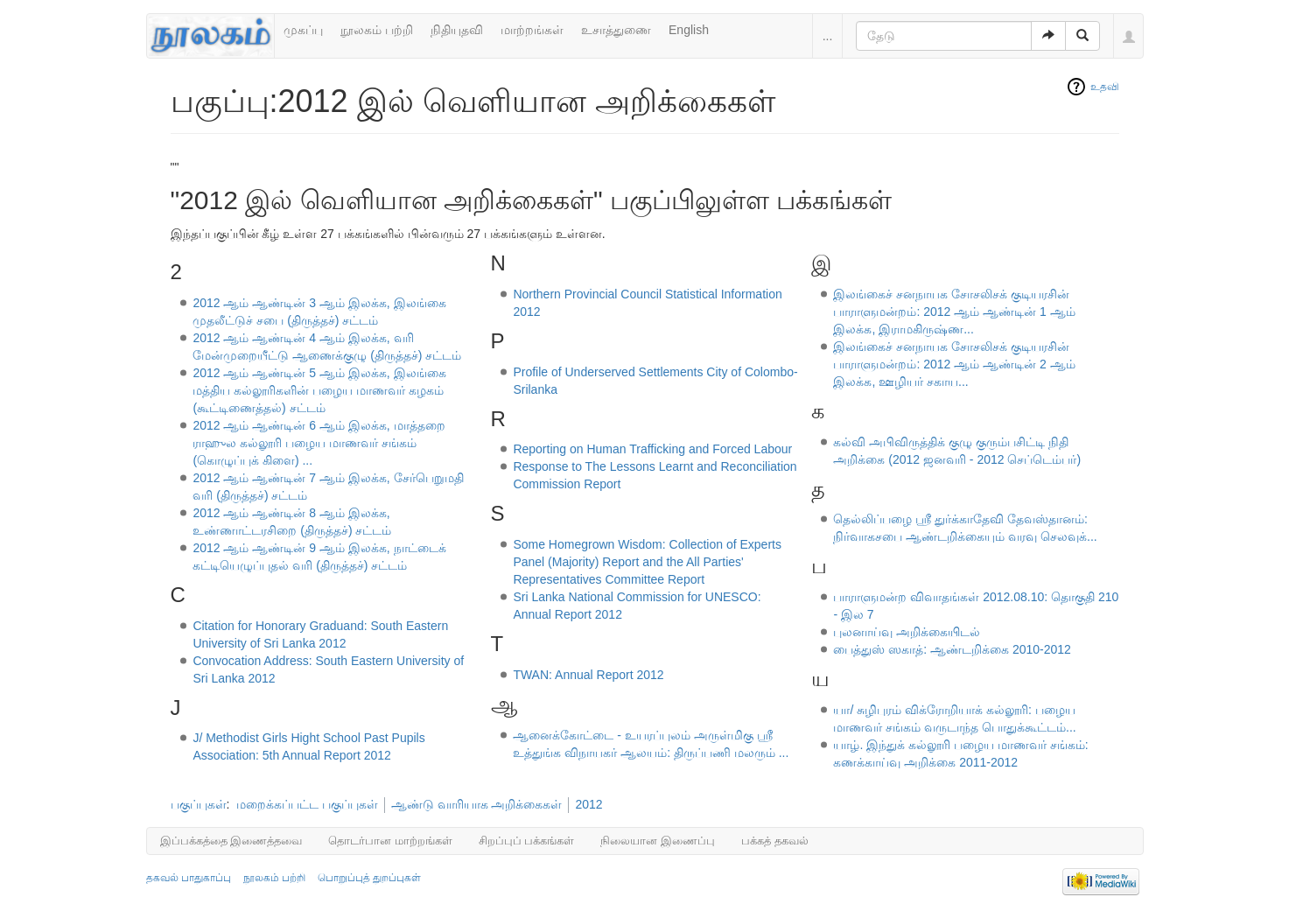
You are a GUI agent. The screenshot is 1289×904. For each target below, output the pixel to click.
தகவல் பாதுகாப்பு (188, 878)
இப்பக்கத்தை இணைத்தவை (231, 840)
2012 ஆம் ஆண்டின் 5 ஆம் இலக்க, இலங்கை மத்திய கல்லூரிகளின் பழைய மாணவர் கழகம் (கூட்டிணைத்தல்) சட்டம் (319, 390)
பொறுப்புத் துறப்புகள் (369, 878)
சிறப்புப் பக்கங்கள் (527, 840)
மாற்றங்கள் (532, 30)
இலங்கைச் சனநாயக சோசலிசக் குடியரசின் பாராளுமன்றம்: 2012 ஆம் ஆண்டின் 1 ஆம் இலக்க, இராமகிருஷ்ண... (954, 311)
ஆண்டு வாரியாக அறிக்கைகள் (477, 804)
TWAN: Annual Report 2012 (588, 675)
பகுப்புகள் (199, 804)
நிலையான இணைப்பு (657, 840)
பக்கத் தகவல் (775, 840)
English (689, 30)
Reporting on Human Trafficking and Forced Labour (652, 449)
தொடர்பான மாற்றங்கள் (390, 840)
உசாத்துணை (616, 30)
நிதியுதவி (457, 30)
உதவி (1104, 87)
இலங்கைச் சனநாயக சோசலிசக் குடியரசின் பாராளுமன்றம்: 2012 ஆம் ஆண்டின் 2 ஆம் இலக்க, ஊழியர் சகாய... (954, 364)
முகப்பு (303, 30)
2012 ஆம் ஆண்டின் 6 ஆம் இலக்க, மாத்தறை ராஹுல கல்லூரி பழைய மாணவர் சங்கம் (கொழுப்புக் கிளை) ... (319, 442)
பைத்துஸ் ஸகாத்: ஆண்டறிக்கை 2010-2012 (952, 649)
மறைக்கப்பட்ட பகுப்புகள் (307, 804)
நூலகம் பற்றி (376, 30)
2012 (588, 804)
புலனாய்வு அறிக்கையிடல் (906, 632)
